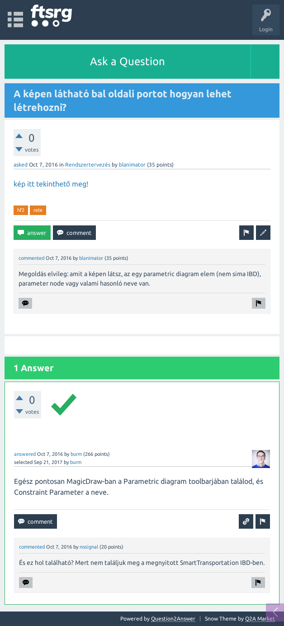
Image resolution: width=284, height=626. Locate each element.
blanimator (132, 164)
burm (76, 454)
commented (31, 258)
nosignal (89, 547)
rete (38, 210)
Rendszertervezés (87, 164)
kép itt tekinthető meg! (51, 184)
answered (25, 454)
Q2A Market (260, 618)
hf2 (20, 210)
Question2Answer (173, 618)
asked (21, 164)
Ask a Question (127, 61)
